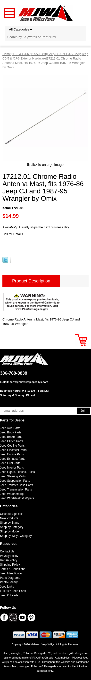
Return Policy (8, 560)
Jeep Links (7, 586)
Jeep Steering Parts (12, 476)
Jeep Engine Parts (12, 454)
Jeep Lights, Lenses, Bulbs (17, 472)
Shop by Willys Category (16, 536)
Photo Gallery (9, 582)
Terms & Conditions (12, 569)
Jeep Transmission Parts (16, 489)
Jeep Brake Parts (11, 437)
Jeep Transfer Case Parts (16, 485)
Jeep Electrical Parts (13, 450)
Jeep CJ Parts (9, 595)
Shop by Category (11, 527)
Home (6, 54)
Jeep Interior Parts (12, 467)
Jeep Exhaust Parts (12, 458)
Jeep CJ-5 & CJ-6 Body (64, 54)
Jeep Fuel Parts (10, 463)
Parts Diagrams (10, 578)
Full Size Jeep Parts (13, 591)
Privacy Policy (9, 556)
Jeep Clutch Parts (11, 441)
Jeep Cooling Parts (12, 445)
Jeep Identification (12, 573)
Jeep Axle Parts (10, 428)
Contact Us (7, 551)
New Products (9, 518)
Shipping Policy (10, 564)
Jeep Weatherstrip (12, 494)
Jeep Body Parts (10, 432)
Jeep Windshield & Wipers (17, 498)
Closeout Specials (11, 514)
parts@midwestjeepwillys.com (28, 381)
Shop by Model (9, 531)
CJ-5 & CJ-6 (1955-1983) (29, 54)
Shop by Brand (9, 522)
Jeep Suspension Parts (15, 480)
